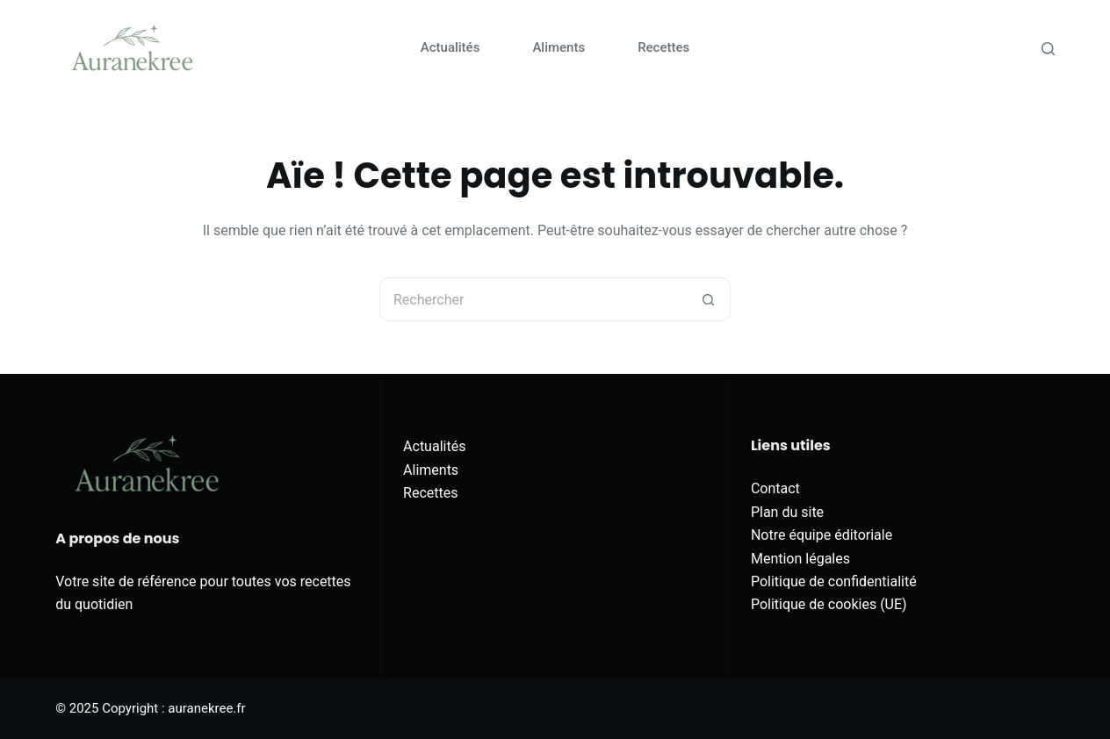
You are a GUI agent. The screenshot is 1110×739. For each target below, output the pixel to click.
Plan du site (787, 512)
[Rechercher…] (533, 299)
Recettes (663, 47)
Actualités (450, 47)
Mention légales (800, 558)
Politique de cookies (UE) (829, 604)
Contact (775, 488)
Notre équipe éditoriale (821, 535)
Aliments (558, 47)
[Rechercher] (1048, 48)
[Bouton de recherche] (709, 299)
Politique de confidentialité (834, 581)
